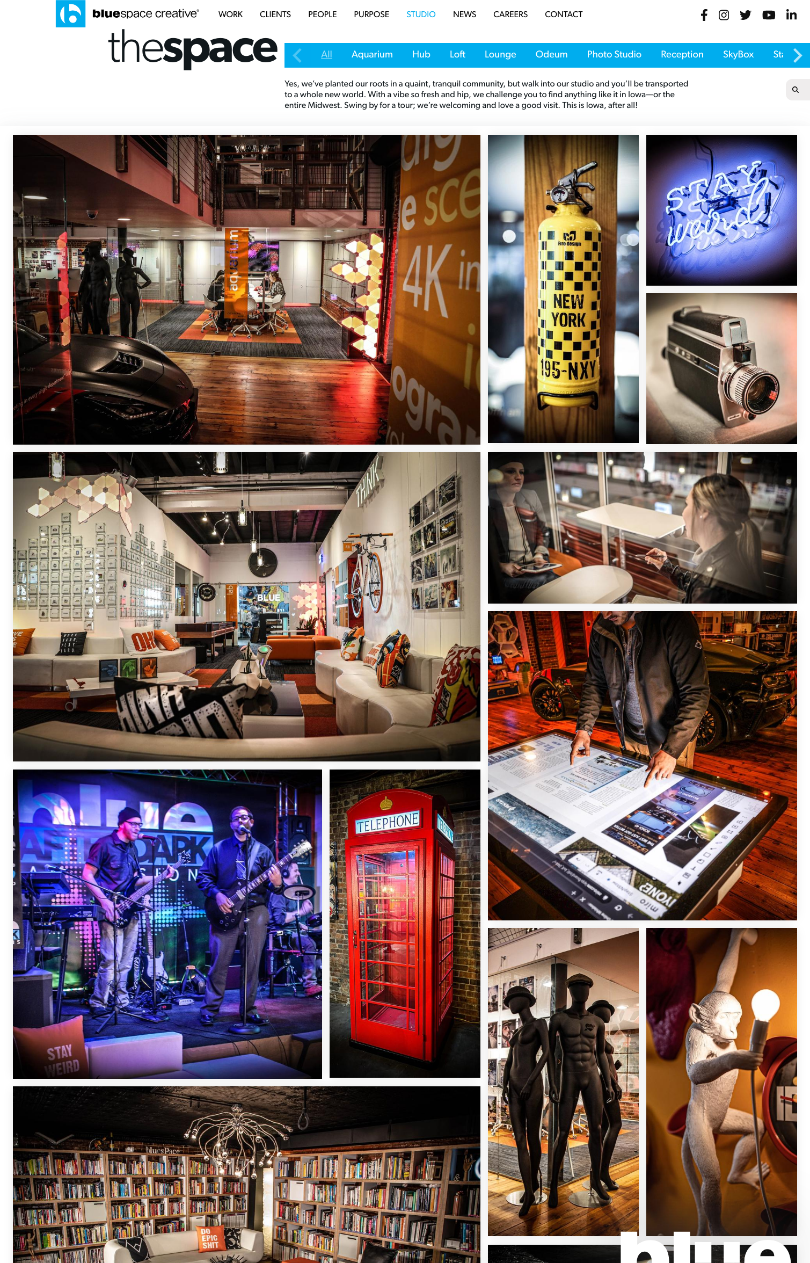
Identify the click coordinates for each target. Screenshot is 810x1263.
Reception (682, 55)
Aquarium (372, 55)
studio (421, 15)
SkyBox (738, 55)
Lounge (500, 55)
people (322, 15)
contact (563, 15)
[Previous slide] (297, 55)
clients (275, 15)
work (230, 15)
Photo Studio (614, 55)
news (464, 15)
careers (510, 15)
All (326, 55)
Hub (421, 55)
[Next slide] (796, 55)
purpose (372, 15)
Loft (457, 55)
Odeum (552, 55)
